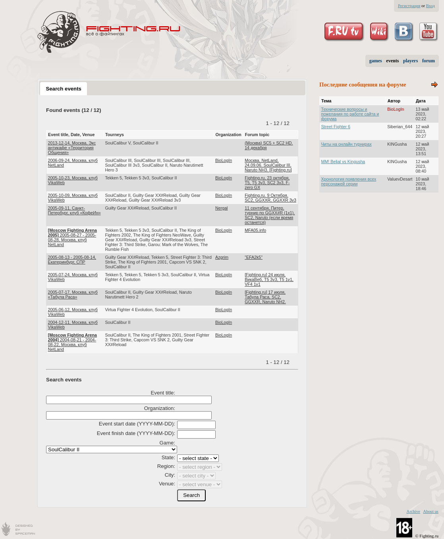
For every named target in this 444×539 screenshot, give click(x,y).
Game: (168, 443)
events (392, 61)
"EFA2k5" (254, 257)
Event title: (163, 393)
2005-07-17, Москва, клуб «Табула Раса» (73, 294)
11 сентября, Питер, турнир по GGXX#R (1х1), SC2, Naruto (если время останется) (270, 215)
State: (168, 457)
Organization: (159, 408)
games (375, 61)
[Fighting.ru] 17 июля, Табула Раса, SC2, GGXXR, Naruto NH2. (265, 297)
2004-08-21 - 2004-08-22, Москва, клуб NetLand (72, 342)
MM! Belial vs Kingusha (343, 161)
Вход (430, 6)
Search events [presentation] (63, 89)
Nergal (221, 208)
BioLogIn (223, 160)
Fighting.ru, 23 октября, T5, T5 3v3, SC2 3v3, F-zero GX (267, 182)
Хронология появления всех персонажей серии (348, 181)
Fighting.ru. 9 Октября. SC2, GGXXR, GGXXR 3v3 (270, 197)
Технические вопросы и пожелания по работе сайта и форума (350, 114)
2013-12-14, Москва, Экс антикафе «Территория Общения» (72, 148)
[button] (191, 495)
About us (430, 511)
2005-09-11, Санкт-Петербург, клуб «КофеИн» (74, 210)
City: (170, 475)
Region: (166, 466)
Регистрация (409, 6)
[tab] (63, 88)
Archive (413, 511)
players (410, 61)
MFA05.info (255, 230)
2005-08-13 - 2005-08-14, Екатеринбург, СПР (72, 259)
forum (428, 61)
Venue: (167, 484)
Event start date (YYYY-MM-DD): (137, 424)
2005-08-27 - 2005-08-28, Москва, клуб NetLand (72, 237)
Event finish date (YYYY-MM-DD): (136, 433)
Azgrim (221, 257)
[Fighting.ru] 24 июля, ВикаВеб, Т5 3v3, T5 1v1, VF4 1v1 (269, 279)
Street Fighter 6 (335, 126)
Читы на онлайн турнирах (346, 144)
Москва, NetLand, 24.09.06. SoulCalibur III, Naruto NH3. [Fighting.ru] (268, 165)
